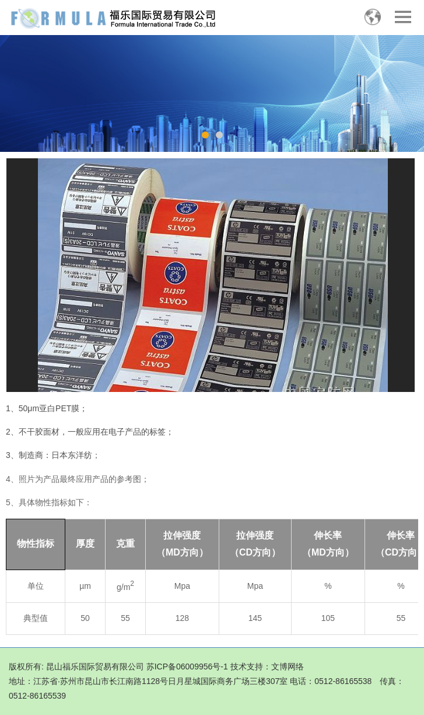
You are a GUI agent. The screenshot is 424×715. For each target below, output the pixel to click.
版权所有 (25, 666)
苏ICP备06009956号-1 (187, 666)
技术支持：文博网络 (267, 666)
